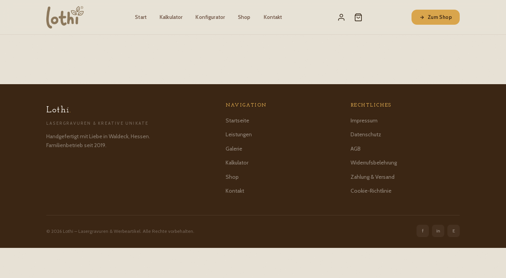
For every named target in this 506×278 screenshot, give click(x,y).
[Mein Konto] (341, 17)
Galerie (234, 148)
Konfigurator (210, 17)
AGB (356, 148)
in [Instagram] (438, 231)
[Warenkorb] (358, 17)
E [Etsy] (453, 231)
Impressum (364, 120)
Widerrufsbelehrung (374, 162)
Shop (244, 17)
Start (141, 17)
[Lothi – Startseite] (65, 17)
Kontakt (273, 17)
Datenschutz (366, 134)
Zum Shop (435, 17)
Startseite (237, 120)
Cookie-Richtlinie (371, 190)
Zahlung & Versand (373, 176)
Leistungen (239, 134)
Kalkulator (171, 17)
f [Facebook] (423, 231)
